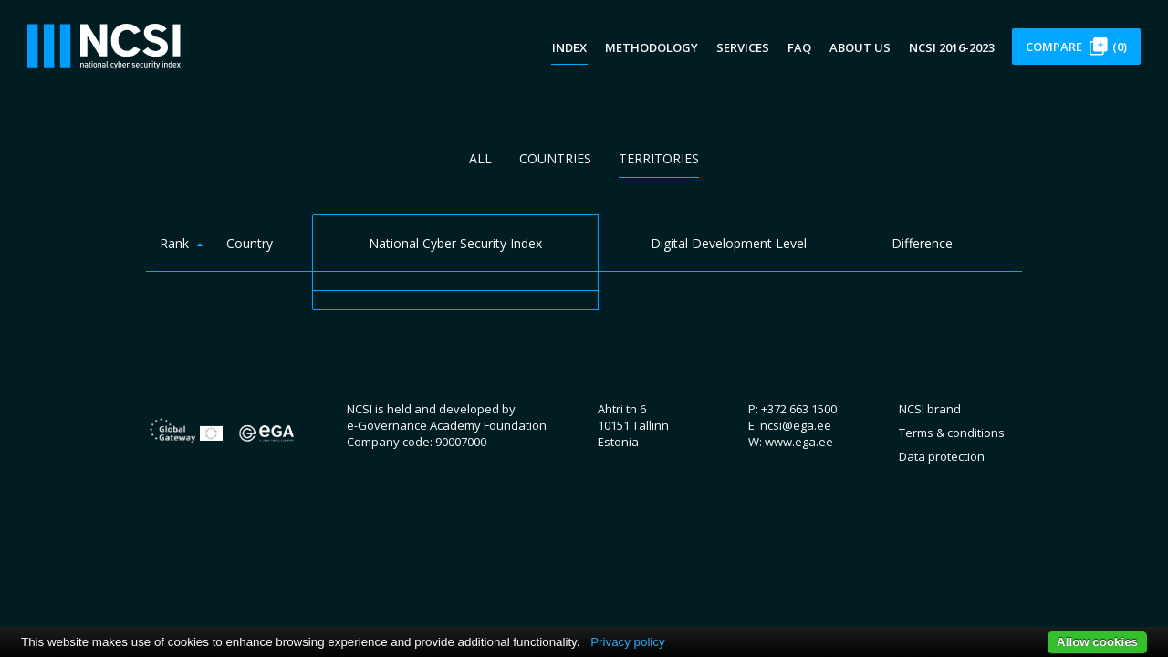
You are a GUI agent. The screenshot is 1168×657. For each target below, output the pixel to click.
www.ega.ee (799, 441)
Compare (1076, 46)
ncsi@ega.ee (795, 425)
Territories (659, 158)
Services (742, 47)
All (480, 158)
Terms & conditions (952, 432)
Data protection (942, 456)
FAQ (799, 47)
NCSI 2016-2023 (952, 47)
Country (249, 243)
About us (860, 47)
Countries (555, 158)
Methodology (651, 47)
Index (569, 47)
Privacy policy (627, 642)
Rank (174, 243)
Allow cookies (1097, 642)
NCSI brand (930, 409)
